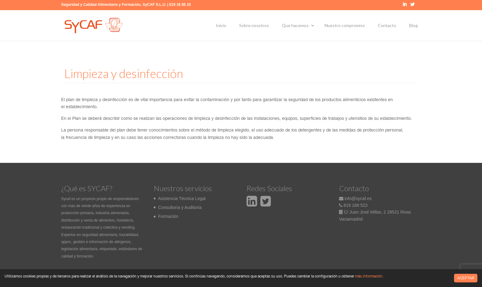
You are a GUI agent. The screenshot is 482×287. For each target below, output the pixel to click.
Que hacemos (295, 25)
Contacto (387, 25)
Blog (413, 25)
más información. (369, 276)
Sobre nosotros (254, 25)
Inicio (221, 25)
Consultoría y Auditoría (180, 207)
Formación (168, 216)
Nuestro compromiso (345, 25)
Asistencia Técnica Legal (182, 198)
